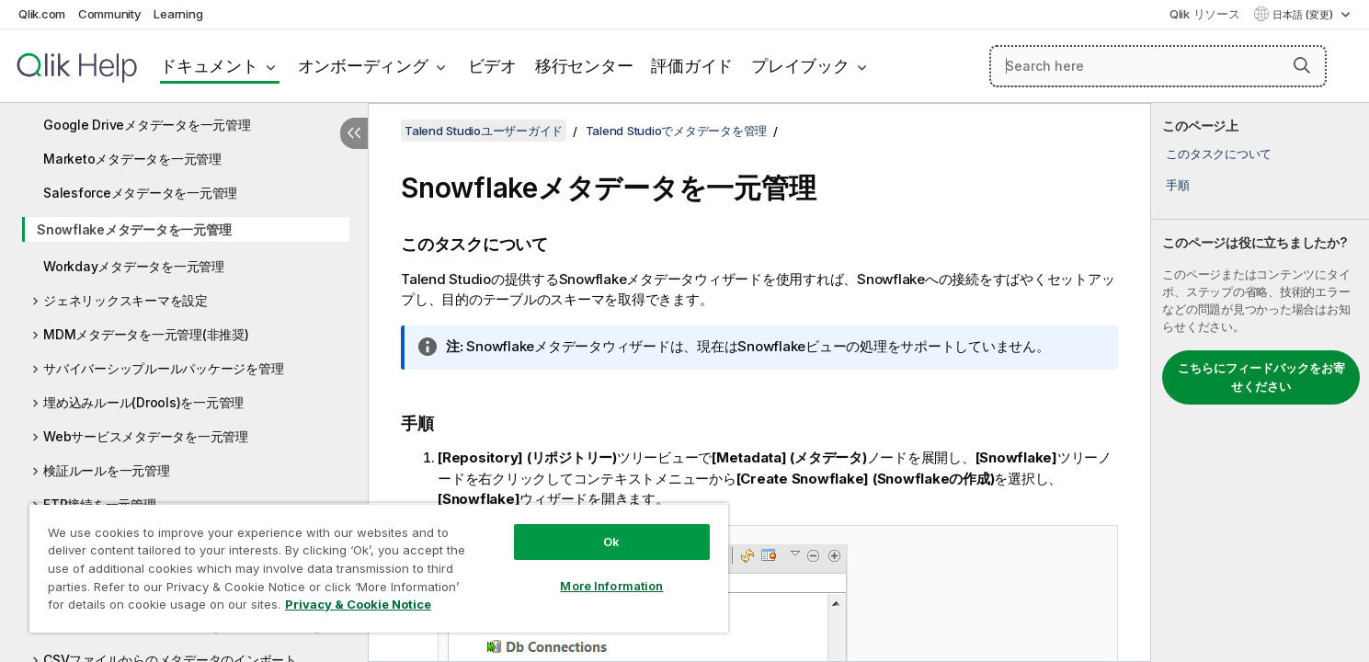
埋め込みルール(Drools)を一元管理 (143, 402)
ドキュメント (209, 65)
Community (110, 13)
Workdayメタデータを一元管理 (133, 266)
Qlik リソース (1204, 13)
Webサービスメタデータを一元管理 (145, 436)
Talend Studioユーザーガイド (484, 130)
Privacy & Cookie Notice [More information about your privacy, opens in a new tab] (358, 604)
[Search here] (1158, 66)
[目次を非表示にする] (354, 133)
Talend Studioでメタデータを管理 (677, 130)
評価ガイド (692, 65)
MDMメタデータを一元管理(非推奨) (146, 334)
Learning (178, 13)
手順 (1178, 184)
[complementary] (1260, 382)
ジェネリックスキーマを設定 (125, 300)
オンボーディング (363, 65)
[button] (1302, 65)
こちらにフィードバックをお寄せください (1261, 377)
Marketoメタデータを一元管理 (132, 158)
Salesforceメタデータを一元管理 (140, 192)
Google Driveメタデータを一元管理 (147, 124)
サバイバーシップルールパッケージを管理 (163, 368)
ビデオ (492, 65)
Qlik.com (41, 13)
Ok (611, 541)
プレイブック (800, 65)
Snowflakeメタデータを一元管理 (134, 229)
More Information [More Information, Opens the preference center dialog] (611, 585)
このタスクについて (1219, 153)
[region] (378, 568)
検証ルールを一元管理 (106, 470)
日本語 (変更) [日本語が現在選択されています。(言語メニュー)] (1304, 14)
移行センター (584, 65)
